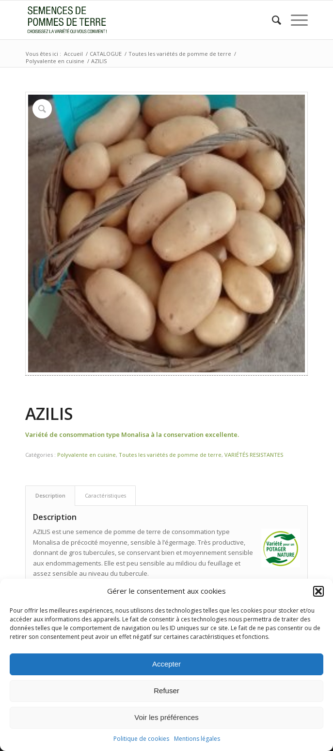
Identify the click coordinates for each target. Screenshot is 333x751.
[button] (318, 591)
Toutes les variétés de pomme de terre (170, 454)
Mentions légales (197, 738)
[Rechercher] (271, 19)
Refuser (166, 690)
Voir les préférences (166, 717)
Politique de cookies (141, 738)
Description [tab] (50, 495)
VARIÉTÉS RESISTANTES (253, 454)
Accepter (166, 664)
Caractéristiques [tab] (105, 495)
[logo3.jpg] (138, 19)
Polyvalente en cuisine (86, 454)
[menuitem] (271, 19)
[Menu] (294, 19)
